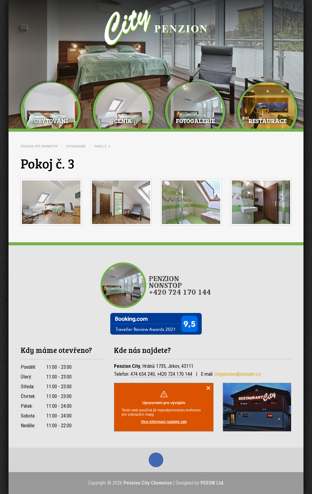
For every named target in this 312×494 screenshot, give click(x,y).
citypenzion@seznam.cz (237, 374)
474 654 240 (142, 374)
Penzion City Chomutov (39, 146)
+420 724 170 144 (174, 374)
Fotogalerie (76, 146)
